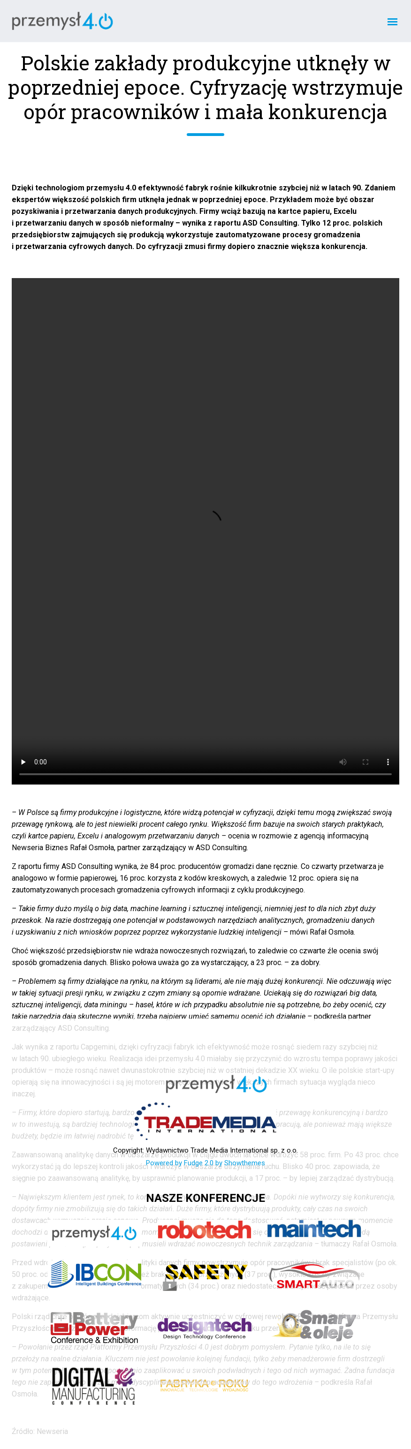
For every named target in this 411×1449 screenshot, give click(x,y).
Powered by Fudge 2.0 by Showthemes (205, 1163)
